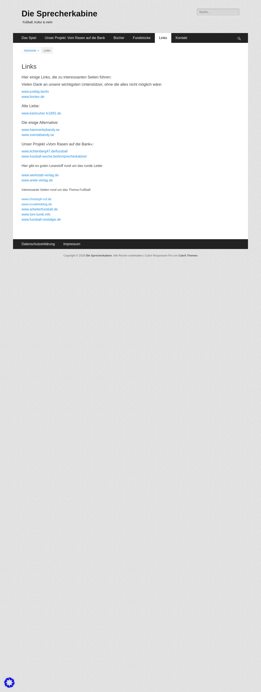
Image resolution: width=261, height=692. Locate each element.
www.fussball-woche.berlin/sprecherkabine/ (54, 156)
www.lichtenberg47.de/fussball (44, 151)
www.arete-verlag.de (37, 180)
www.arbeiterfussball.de (40, 209)
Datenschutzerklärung (38, 244)
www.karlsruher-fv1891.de (41, 113)
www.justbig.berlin (35, 91)
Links (163, 38)
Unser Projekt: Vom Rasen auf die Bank (75, 38)
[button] (9, 682)
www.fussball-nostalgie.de (41, 219)
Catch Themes (188, 255)
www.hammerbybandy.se (41, 130)
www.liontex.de (33, 96)
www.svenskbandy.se (38, 135)
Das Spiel (29, 38)
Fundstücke (142, 38)
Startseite (31, 50)
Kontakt (181, 38)
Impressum (71, 244)
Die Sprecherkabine (59, 13)
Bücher (118, 38)
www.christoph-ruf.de (36, 199)
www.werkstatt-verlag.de (40, 175)
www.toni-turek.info (36, 214)
